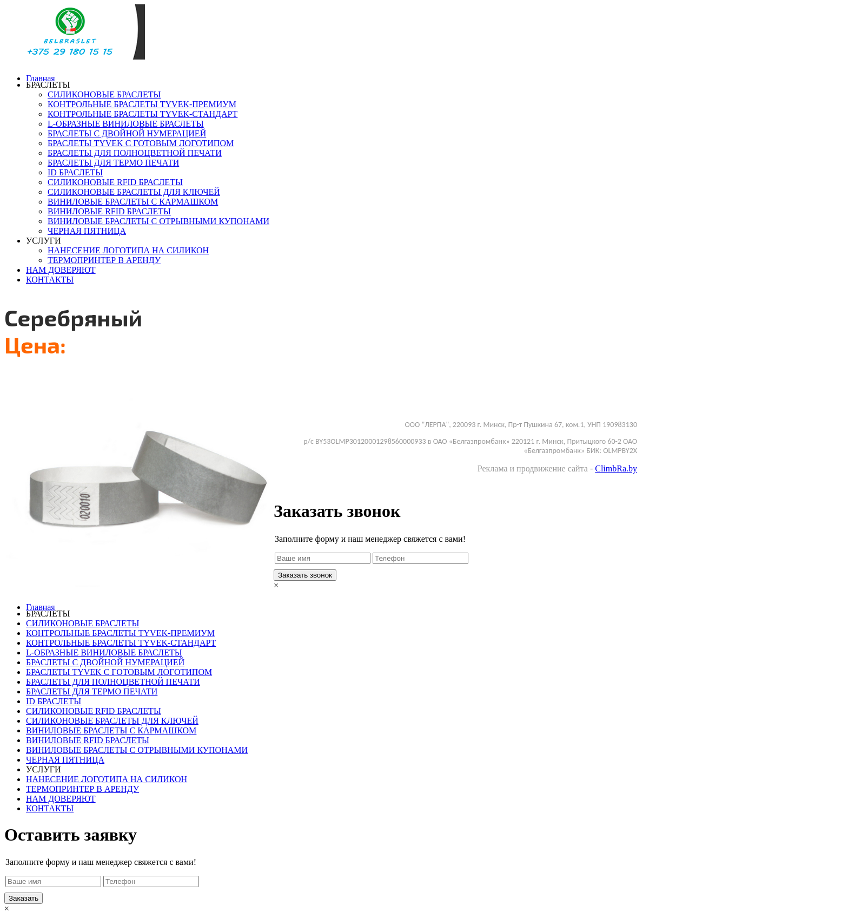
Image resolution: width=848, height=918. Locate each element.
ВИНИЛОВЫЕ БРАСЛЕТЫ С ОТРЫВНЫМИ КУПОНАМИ (158, 221)
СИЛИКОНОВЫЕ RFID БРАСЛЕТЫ (115, 182)
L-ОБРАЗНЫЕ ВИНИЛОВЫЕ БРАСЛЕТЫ (126, 123)
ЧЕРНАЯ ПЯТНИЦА (87, 230)
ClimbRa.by (616, 468)
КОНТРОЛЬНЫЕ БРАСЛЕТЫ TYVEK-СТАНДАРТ (142, 114)
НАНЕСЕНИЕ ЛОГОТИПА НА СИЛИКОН (128, 250)
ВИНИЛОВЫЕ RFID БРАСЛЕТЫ (109, 211)
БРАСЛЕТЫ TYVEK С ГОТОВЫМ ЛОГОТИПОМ (141, 143)
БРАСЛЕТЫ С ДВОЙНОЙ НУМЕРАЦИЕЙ (127, 133)
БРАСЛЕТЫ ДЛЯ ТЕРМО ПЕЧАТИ (113, 162)
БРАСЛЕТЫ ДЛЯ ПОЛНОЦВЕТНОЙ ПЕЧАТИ (135, 153)
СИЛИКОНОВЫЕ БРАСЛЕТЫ (104, 94)
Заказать (289, 381)
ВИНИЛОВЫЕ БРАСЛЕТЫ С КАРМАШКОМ (133, 201)
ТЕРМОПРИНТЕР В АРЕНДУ (104, 260)
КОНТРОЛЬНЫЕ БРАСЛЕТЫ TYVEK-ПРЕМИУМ (142, 104)
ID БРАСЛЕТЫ (75, 172)
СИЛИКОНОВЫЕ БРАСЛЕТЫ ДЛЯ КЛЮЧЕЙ (134, 191)
